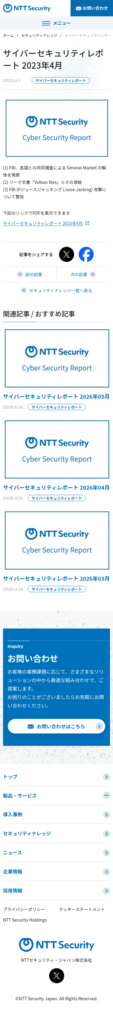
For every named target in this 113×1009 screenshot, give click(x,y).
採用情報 (12, 890)
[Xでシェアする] (66, 254)
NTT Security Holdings (25, 920)
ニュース (12, 852)
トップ (10, 776)
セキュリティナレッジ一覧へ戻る (60, 290)
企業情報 (12, 871)
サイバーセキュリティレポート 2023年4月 (43, 223)
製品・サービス (20, 795)
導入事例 (12, 814)
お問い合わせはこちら (61, 726)
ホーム (8, 35)
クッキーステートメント (82, 909)
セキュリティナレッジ (39, 35)
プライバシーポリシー (24, 909)
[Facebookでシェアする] (86, 254)
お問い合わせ (95, 8)
